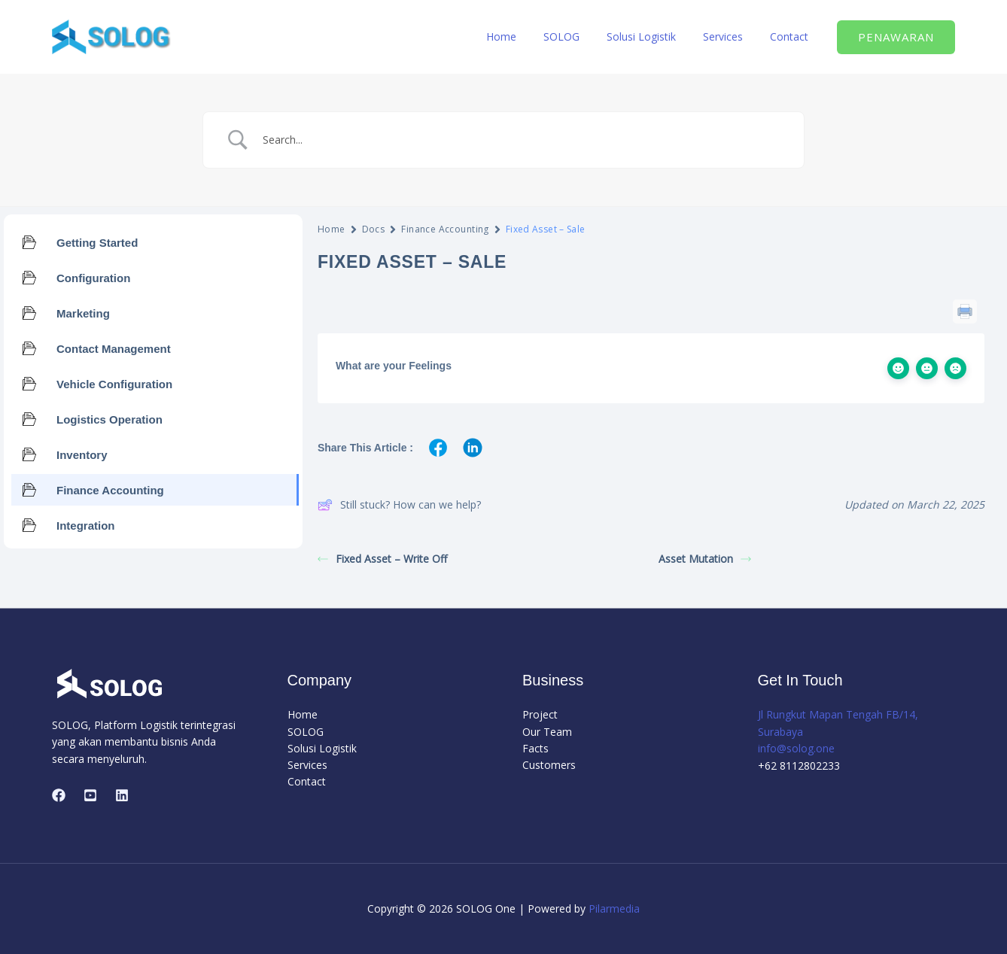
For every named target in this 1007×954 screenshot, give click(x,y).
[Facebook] (58, 795)
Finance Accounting (445, 229)
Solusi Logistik (656, 36)
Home (528, 36)
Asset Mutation (705, 558)
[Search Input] (522, 140)
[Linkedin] (122, 795)
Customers (549, 765)
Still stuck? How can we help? (399, 504)
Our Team (547, 732)
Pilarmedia (614, 908)
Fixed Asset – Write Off (382, 558)
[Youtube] (90, 795)
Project (540, 714)
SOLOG (582, 36)
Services (732, 36)
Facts (535, 748)
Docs (373, 229)
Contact (792, 36)
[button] (896, 37)
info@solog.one (796, 748)
